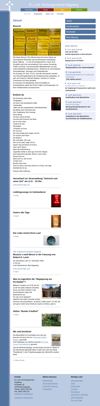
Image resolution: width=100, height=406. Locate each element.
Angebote (38, 14)
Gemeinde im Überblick (79, 395)
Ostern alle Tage (21, 212)
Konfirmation (72, 26)
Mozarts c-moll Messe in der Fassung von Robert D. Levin (34, 254)
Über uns (50, 14)
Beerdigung (72, 37)
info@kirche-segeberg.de (23, 394)
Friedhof (79, 10)
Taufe (69, 21)
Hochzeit (70, 31)
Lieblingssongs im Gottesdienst (29, 192)
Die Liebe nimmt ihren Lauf (27, 233)
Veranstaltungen (77, 381)
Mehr (17, 195)
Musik (45, 10)
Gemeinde (29, 10)
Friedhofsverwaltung (50, 386)
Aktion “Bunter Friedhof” (26, 311)
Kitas (62, 10)
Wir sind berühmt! (22, 331)
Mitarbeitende (48, 381)
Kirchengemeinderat (50, 383)
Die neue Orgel (76, 400)
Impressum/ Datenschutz (23, 398)
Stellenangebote (77, 398)
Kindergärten (47, 389)
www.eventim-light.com (21, 185)
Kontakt (60, 14)
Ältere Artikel (19, 360)
